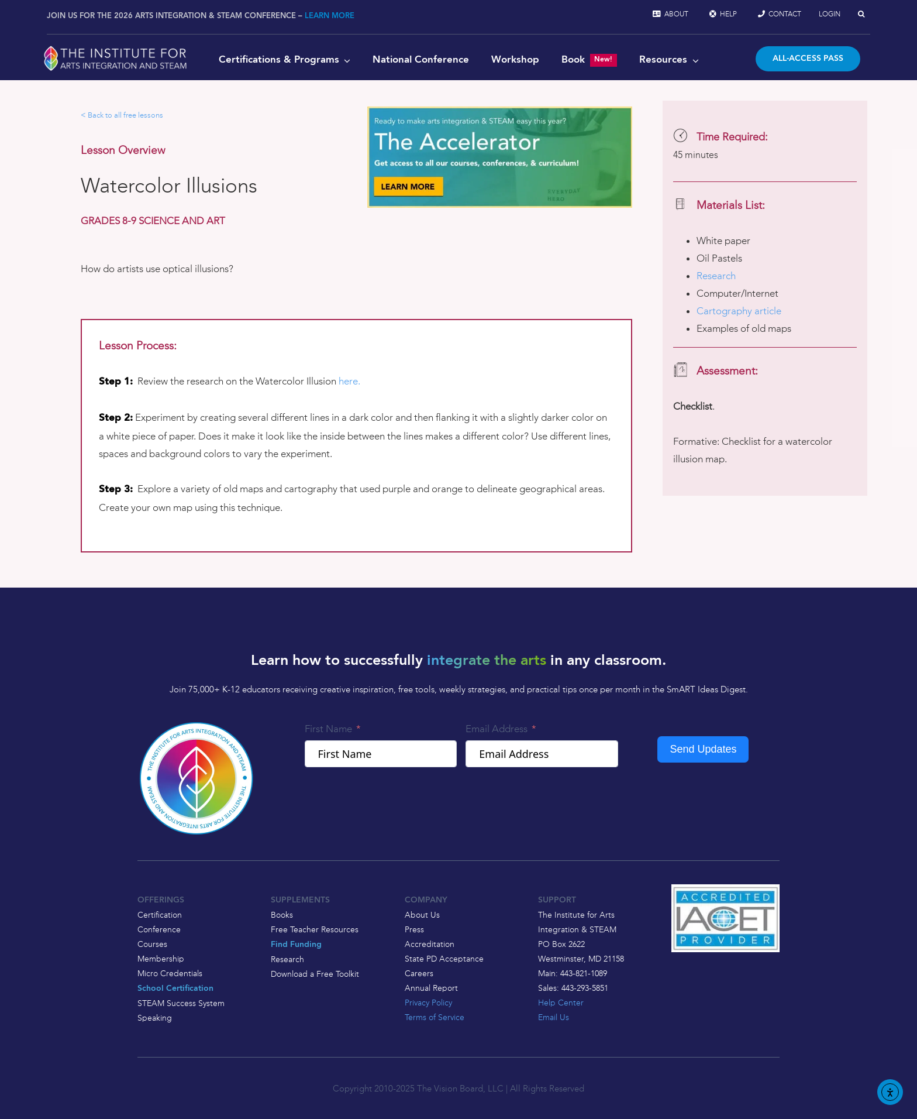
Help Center (561, 1002)
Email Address (497, 728)
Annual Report (431, 988)
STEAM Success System (181, 1003)
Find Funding (296, 945)
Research (716, 276)
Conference (159, 929)
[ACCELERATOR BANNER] (499, 111)
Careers (419, 973)
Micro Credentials (169, 973)
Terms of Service (434, 1017)
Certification (159, 914)
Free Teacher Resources (314, 929)
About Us (422, 914)
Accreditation (429, 944)
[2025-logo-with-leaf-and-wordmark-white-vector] (115, 48)
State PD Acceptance (444, 958)
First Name (328, 728)
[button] (861, 14)
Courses (152, 944)
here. (349, 381)
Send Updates (703, 749)
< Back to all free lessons (122, 115)
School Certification (175, 989)
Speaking (154, 1017)
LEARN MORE (329, 16)
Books (282, 914)
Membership (160, 958)
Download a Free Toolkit (315, 974)
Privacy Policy (428, 1002)
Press (414, 929)
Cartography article (739, 311)
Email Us (553, 1017)
